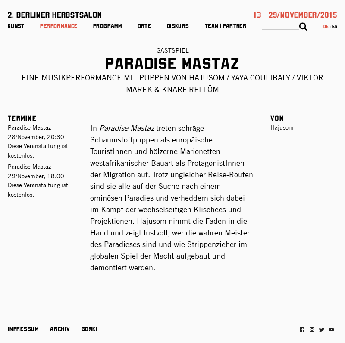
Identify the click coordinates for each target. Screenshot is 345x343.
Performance (58, 25)
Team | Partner (225, 25)
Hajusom (282, 127)
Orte (144, 25)
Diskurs (178, 25)
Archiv (60, 328)
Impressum (23, 328)
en (334, 26)
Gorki (89, 328)
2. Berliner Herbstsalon (55, 14)
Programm (107, 25)
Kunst (16, 25)
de (326, 26)
